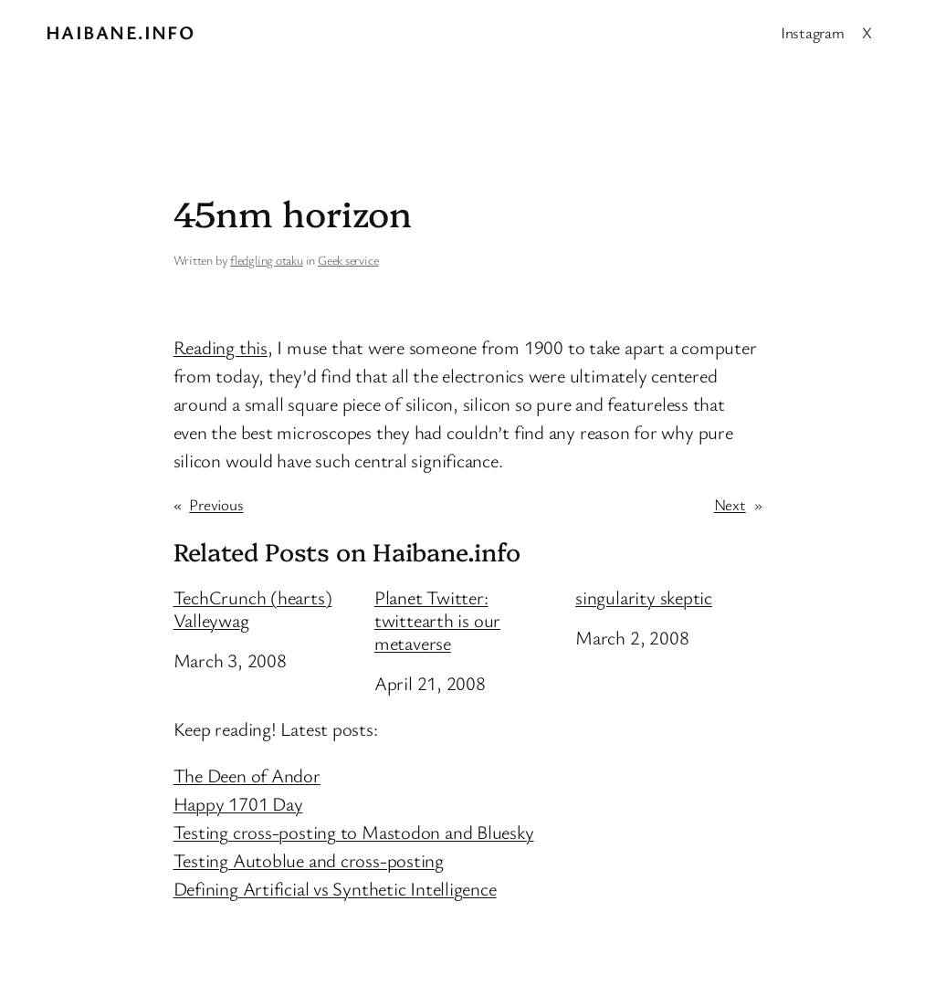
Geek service (348, 259)
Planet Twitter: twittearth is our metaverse (437, 620)
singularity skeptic (643, 597)
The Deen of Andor (246, 775)
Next (730, 504)
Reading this (220, 347)
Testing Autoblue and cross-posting (309, 860)
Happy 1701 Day (238, 803)
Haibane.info (120, 32)
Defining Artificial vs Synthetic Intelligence (335, 888)
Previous (216, 504)
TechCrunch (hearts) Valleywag (252, 609)
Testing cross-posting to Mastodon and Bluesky (353, 831)
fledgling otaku (266, 259)
